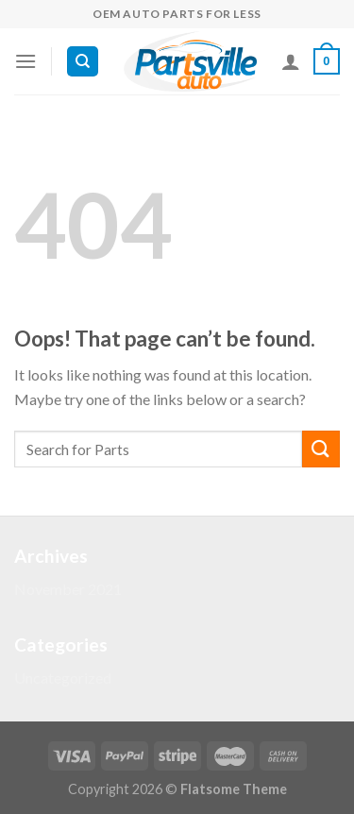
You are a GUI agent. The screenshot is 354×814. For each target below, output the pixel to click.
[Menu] (25, 61)
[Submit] (321, 449)
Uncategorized (62, 678)
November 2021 (68, 589)
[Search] (82, 61)
